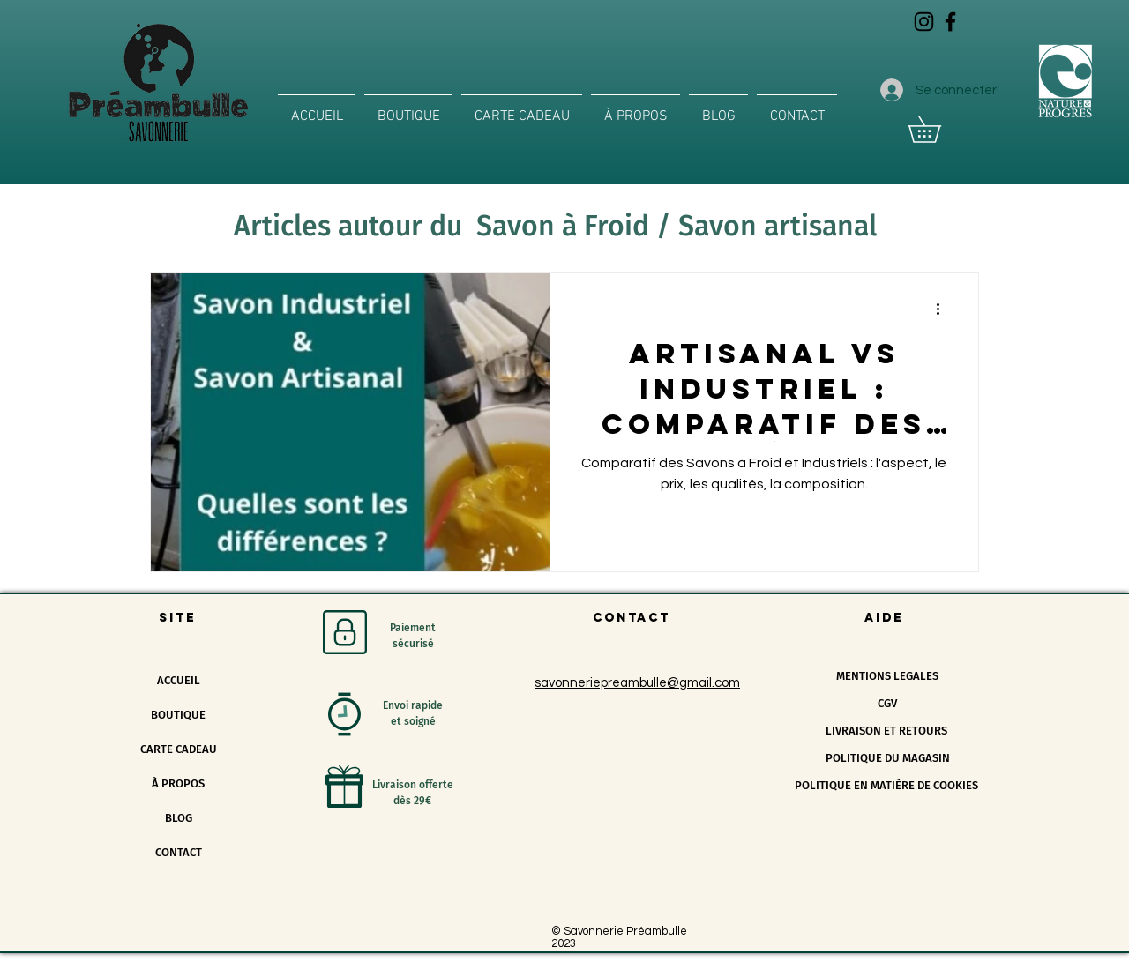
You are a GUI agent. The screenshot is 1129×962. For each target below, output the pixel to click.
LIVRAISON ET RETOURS (886, 730)
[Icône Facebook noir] (950, 21)
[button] (937, 129)
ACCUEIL (178, 680)
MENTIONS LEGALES (887, 675)
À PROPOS (178, 783)
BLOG (178, 817)
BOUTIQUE (178, 714)
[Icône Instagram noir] (924, 21)
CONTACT (178, 852)
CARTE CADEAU (178, 749)
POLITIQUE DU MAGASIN (888, 757)
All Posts (177, 219)
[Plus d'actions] (943, 309)
